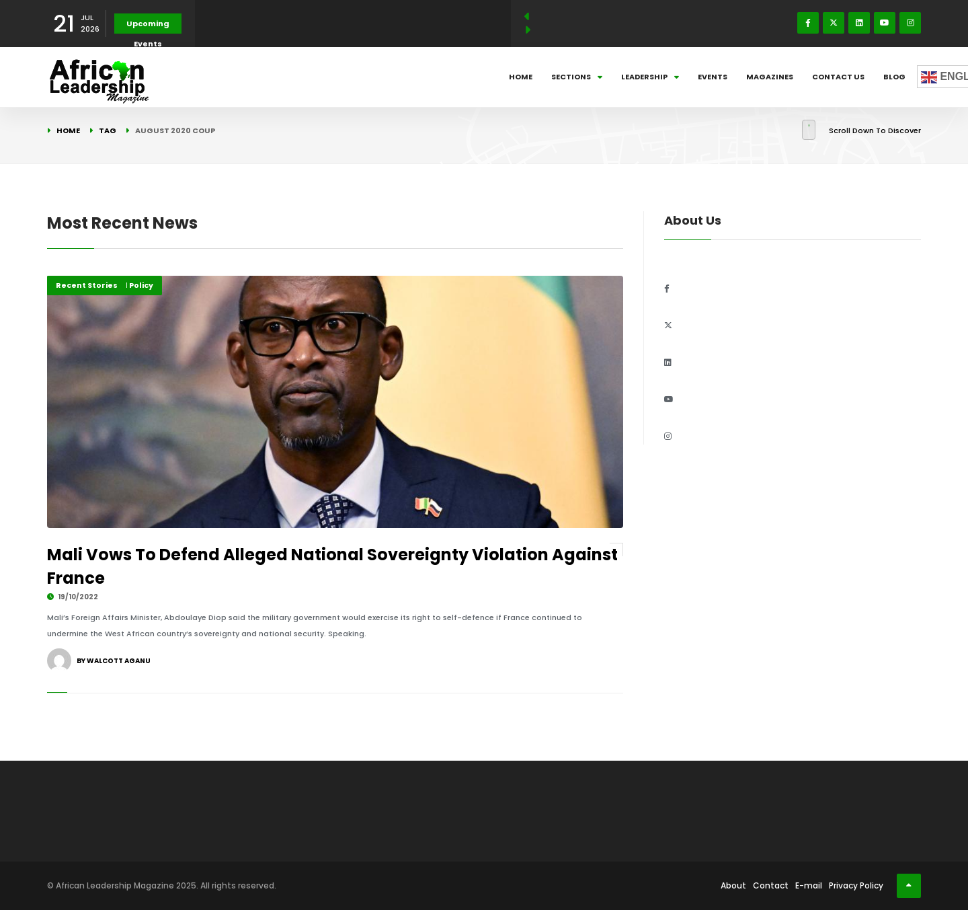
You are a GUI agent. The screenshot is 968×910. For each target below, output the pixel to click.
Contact (771, 885)
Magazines (769, 76)
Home (520, 76)
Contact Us (838, 76)
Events (712, 76)
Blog (894, 76)
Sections (576, 76)
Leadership (650, 76)
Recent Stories (87, 285)
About (733, 885)
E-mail (808, 885)
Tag (107, 130)
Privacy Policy (856, 885)
